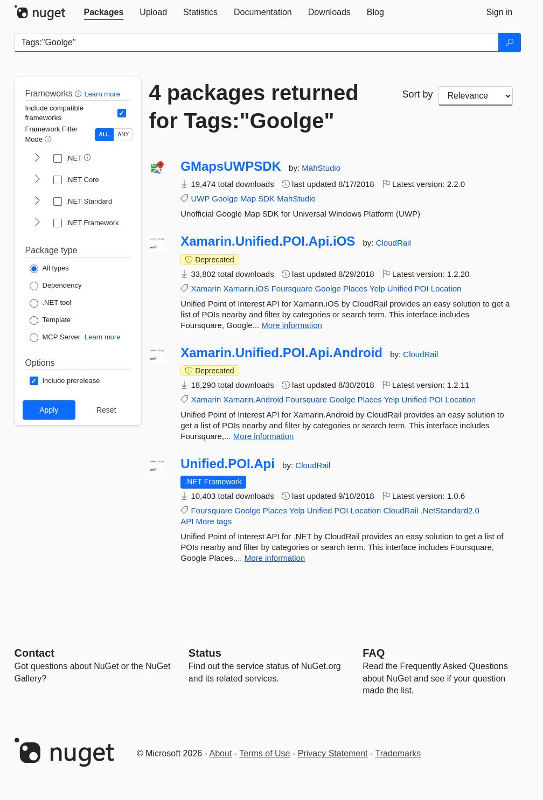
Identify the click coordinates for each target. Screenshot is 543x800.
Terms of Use (264, 753)
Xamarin (206, 288)
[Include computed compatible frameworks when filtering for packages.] (121, 113)
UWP (200, 198)
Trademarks (398, 753)
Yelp (377, 288)
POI (422, 288)
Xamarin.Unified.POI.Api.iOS (267, 241)
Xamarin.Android (253, 399)
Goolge (225, 198)
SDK (266, 198)
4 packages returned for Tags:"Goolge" (254, 107)
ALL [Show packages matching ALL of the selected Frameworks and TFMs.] (104, 134)
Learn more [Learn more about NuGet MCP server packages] (102, 337)
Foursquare (292, 288)
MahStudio (321, 167)
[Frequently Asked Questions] (374, 653)
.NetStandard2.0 (450, 510)
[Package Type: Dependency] (55, 286)
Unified (400, 288)
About (221, 753)
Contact (34, 653)
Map (248, 198)
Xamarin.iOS (246, 288)
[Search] (509, 42)
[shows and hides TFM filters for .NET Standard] (37, 201)
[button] (79, 93)
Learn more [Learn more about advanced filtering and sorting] (102, 94)
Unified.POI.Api (227, 464)
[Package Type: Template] (50, 320)
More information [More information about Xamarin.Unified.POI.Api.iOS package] (291, 325)
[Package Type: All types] (49, 268)
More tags (214, 521)
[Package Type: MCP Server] (55, 337)
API (186, 521)
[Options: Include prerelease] (65, 380)
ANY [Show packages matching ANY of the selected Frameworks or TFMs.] (123, 134)
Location (446, 288)
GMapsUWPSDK (230, 166)
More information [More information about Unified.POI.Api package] (275, 557)
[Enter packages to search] (257, 42)
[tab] (104, 12)
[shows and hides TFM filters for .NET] (37, 158)
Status (205, 653)
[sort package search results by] (475, 96)
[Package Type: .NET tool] (50, 303)
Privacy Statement (333, 753)
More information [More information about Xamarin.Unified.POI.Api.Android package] (263, 436)
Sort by (417, 94)
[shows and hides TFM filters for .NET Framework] (37, 223)
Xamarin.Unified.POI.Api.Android (281, 353)
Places (355, 288)
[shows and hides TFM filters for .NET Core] (37, 180)
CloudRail (393, 242)
